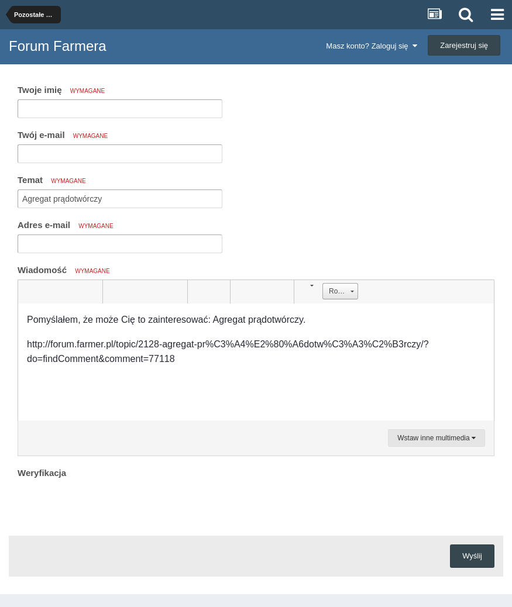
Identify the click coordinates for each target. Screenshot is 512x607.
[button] (28, 292)
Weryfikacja (42, 473)
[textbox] (256, 362)
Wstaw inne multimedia (436, 438)
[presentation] (106, 504)
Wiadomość (64, 270)
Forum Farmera (57, 46)
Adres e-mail (66, 225)
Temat (52, 180)
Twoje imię (61, 90)
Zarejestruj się (464, 45)
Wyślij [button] (472, 555)
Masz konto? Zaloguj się (371, 46)
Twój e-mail (63, 135)
